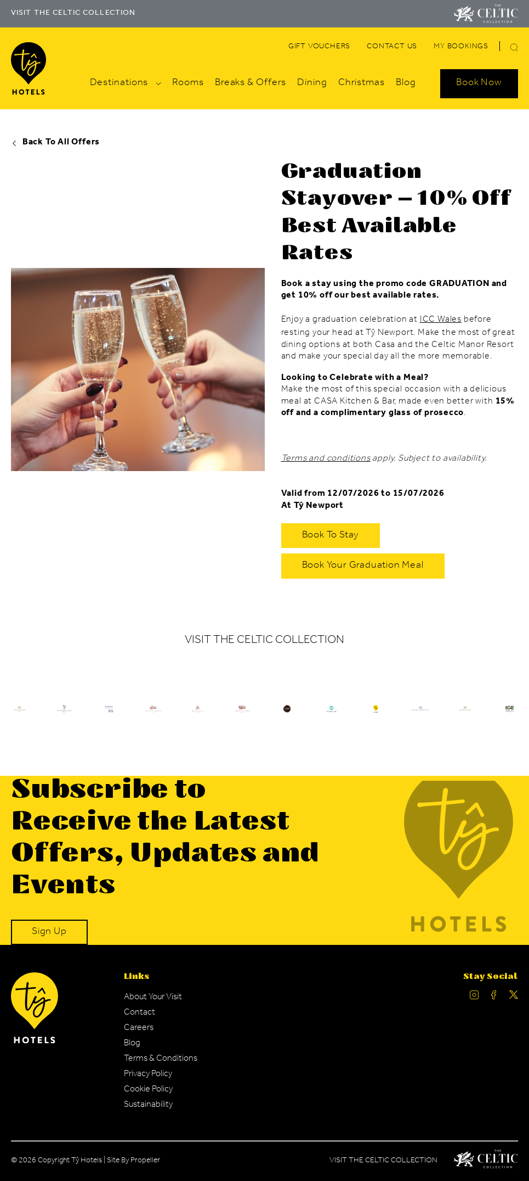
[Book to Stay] (330, 535)
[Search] (501, 48)
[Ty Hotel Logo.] (64, 718)
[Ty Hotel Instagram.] (474, 997)
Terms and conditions (326, 459)
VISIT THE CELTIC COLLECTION (73, 14)
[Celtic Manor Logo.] (486, 1161)
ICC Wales (441, 320)
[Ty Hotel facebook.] (494, 997)
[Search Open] (479, 83)
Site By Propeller (133, 1161)
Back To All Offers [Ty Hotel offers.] (55, 142)
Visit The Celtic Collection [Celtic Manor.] (383, 1161)
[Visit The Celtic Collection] (486, 13)
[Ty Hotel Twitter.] (513, 997)
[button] (514, 47)
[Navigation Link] (319, 47)
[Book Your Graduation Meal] (363, 566)
